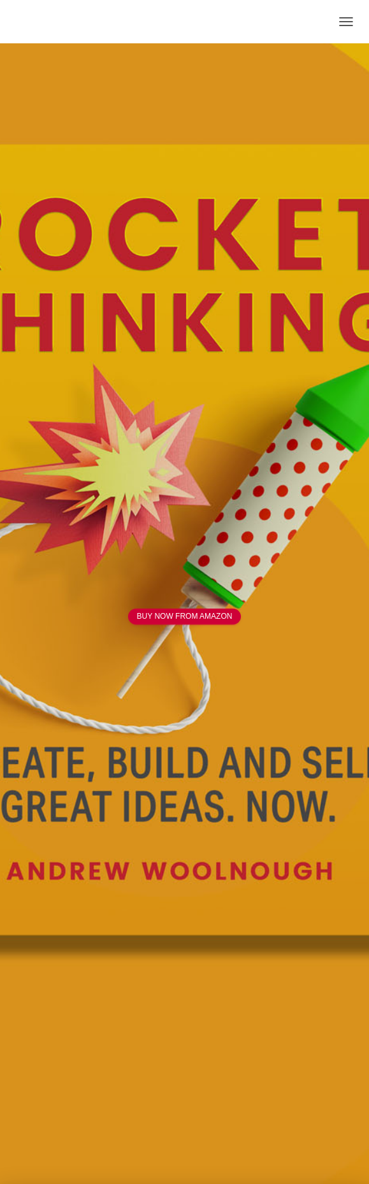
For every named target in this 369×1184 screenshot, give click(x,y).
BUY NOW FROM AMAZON (185, 616)
